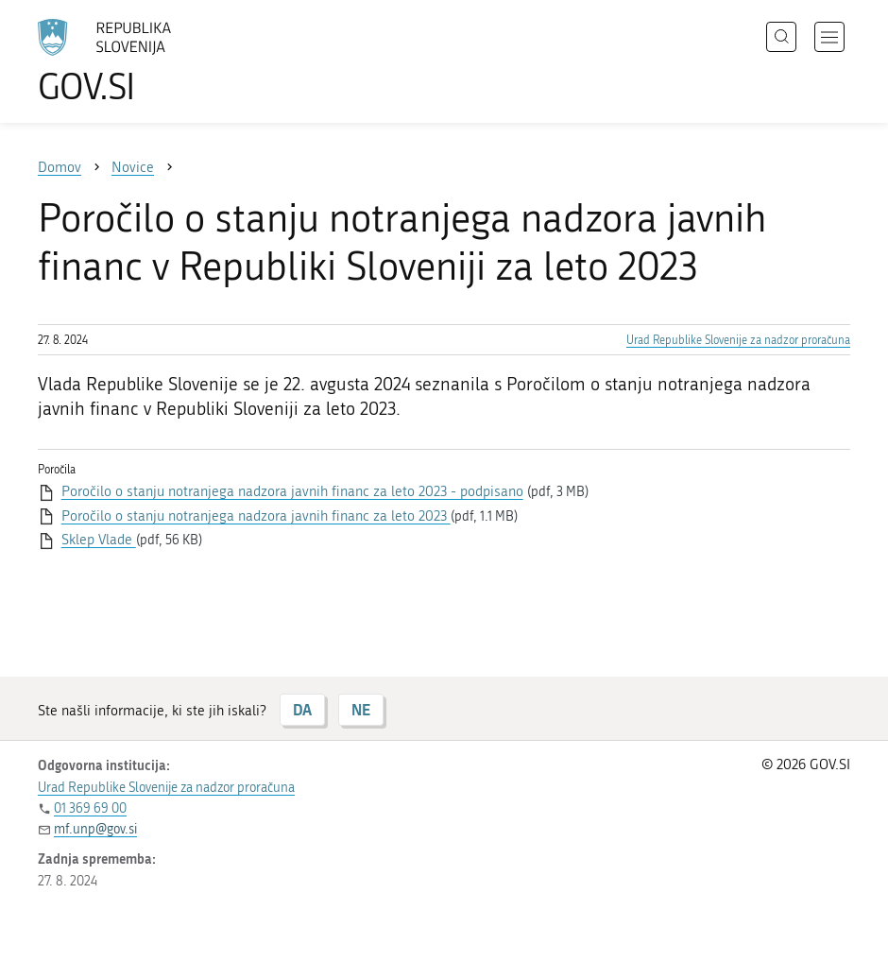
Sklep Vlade (98, 539)
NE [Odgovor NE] (360, 709)
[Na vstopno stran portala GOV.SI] (132, 61)
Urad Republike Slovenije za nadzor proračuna (738, 340)
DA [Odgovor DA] (302, 709)
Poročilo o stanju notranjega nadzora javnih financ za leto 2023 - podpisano (292, 491)
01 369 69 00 (90, 808)
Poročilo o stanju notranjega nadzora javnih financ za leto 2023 (256, 515)
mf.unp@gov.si (95, 829)
